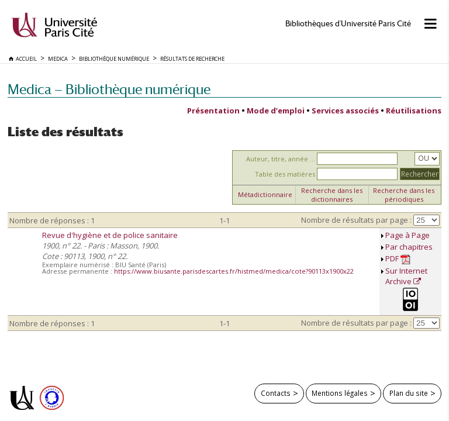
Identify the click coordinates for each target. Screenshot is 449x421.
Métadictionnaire (265, 194)
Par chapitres (409, 246)
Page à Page (407, 235)
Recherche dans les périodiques (403, 194)
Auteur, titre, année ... (280, 158)
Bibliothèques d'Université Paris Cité (348, 23)
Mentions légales (340, 393)
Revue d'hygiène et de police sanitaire (110, 235)
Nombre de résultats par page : (356, 220)
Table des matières (285, 174)
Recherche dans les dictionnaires (331, 194)
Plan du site (408, 393)
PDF (397, 258)
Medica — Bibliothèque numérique (109, 89)
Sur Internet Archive (406, 276)
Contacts (276, 393)
